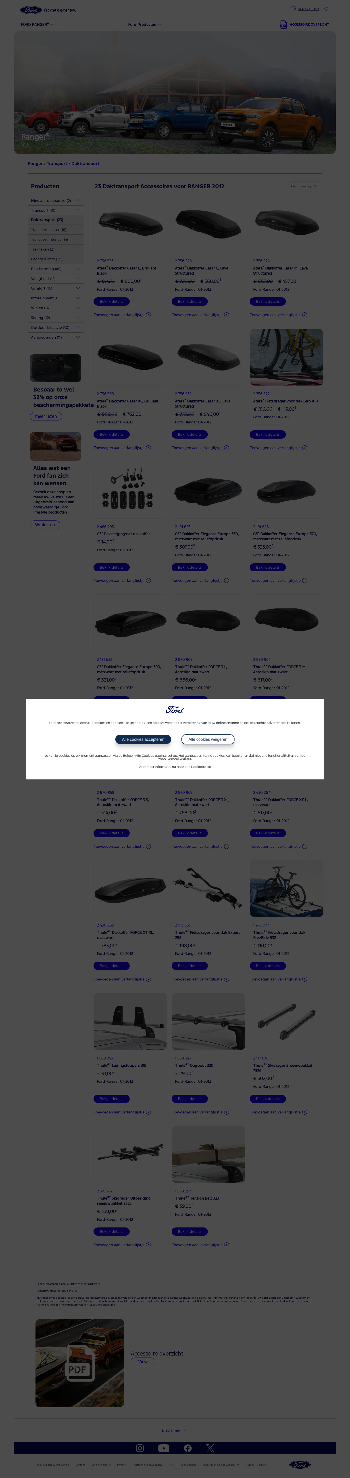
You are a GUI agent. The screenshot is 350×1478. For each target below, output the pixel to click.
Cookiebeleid (201, 767)
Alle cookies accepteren (143, 739)
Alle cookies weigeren (208, 739)
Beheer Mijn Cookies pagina (144, 755)
